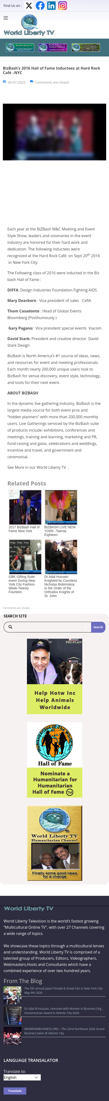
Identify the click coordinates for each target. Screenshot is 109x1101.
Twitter (29, 5)
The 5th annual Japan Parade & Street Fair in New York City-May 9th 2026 (55, 988)
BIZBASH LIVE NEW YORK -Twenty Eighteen (60, 531)
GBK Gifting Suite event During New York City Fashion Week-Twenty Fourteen (22, 584)
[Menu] (7, 18)
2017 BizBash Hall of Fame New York (24, 529)
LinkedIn (51, 5)
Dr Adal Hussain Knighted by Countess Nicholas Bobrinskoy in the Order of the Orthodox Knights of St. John (60, 586)
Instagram (62, 5)
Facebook (40, 5)
